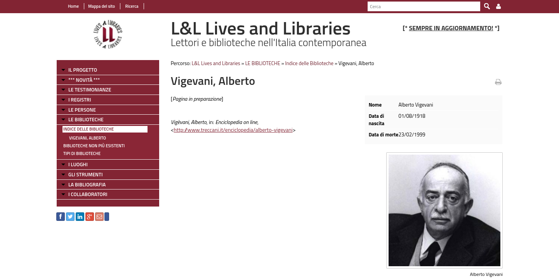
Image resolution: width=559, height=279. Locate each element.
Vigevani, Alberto (87, 138)
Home (73, 6)
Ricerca (131, 6)
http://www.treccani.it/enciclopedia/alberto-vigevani (233, 130)
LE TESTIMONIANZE (89, 89)
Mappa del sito (101, 6)
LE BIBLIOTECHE (86, 119)
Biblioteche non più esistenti (94, 146)
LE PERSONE (82, 110)
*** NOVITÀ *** (84, 80)
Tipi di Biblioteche (82, 153)
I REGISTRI (79, 99)
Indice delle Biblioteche (88, 129)
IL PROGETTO (82, 70)
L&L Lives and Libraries (216, 63)
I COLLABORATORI (87, 194)
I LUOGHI (78, 164)
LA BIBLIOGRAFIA (87, 184)
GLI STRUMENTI (85, 174)
